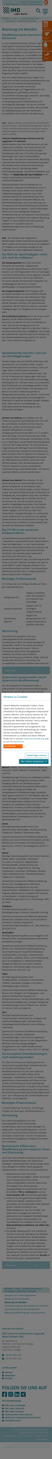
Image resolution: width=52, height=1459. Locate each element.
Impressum (18, 741)
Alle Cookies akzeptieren (34, 761)
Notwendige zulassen (37, 755)
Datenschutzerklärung (34, 738)
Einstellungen (10, 746)
